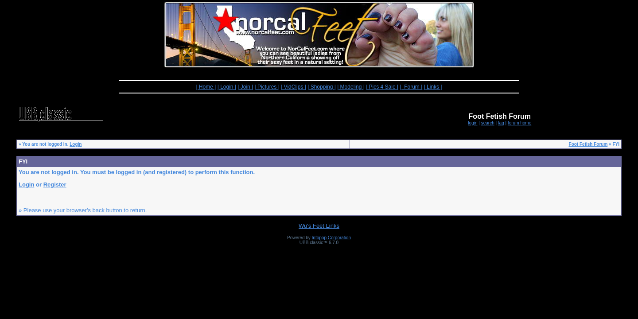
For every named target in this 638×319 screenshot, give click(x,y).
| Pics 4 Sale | (382, 87)
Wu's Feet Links (319, 225)
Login (76, 144)
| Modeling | (351, 87)
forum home (519, 123)
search (487, 123)
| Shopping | (321, 87)
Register (54, 184)
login (472, 123)
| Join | (245, 87)
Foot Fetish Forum (588, 144)
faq (501, 123)
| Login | (227, 87)
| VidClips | (293, 87)
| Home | (206, 87)
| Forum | (411, 87)
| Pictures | (267, 87)
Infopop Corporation (331, 237)
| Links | (433, 87)
